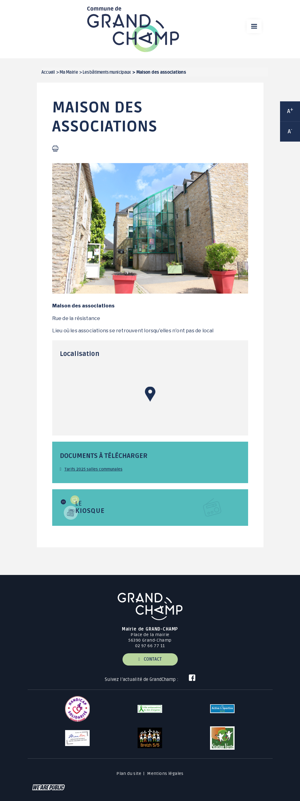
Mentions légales (165, 773)
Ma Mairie (69, 72)
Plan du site (128, 773)
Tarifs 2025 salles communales (93, 469)
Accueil (48, 72)
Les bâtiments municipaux (107, 72)
